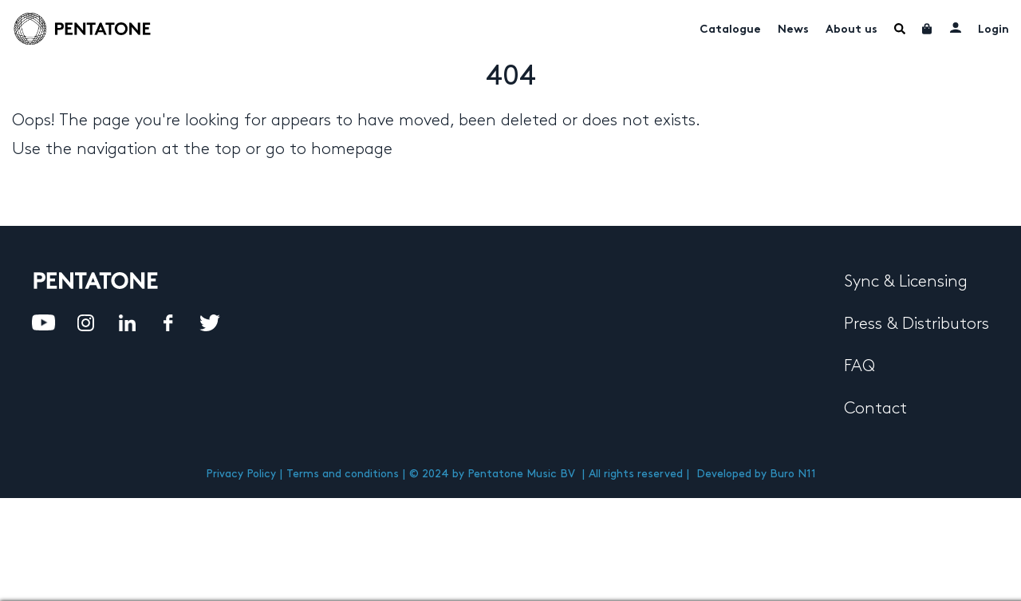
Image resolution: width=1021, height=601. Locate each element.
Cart (927, 28)
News (793, 30)
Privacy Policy (241, 474)
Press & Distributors (916, 324)
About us (851, 30)
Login (993, 30)
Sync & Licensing (906, 282)
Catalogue (730, 30)
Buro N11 (793, 474)
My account (955, 27)
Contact (875, 409)
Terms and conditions (342, 474)
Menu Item (899, 28)
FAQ (859, 366)
